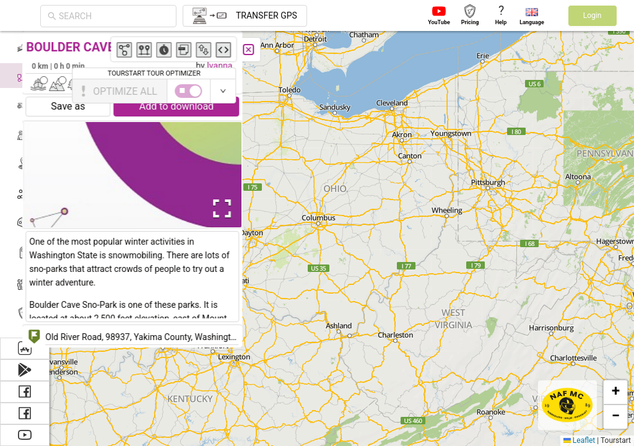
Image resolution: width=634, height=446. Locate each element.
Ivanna (246, 66)
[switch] (580, 91)
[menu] (25, 184)
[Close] (275, 49)
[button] (615, 392)
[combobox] (114, 16)
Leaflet (579, 440)
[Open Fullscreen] (246, 209)
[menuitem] (24, 45)
